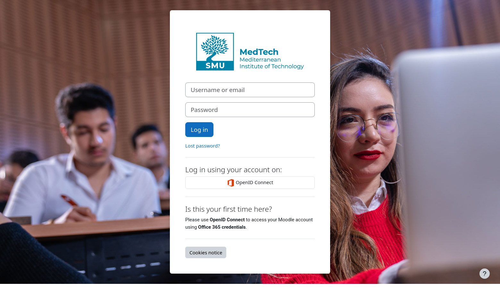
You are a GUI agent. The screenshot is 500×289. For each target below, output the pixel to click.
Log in (199, 129)
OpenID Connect (250, 183)
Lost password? (202, 145)
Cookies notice (205, 252)
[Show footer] (484, 273)
